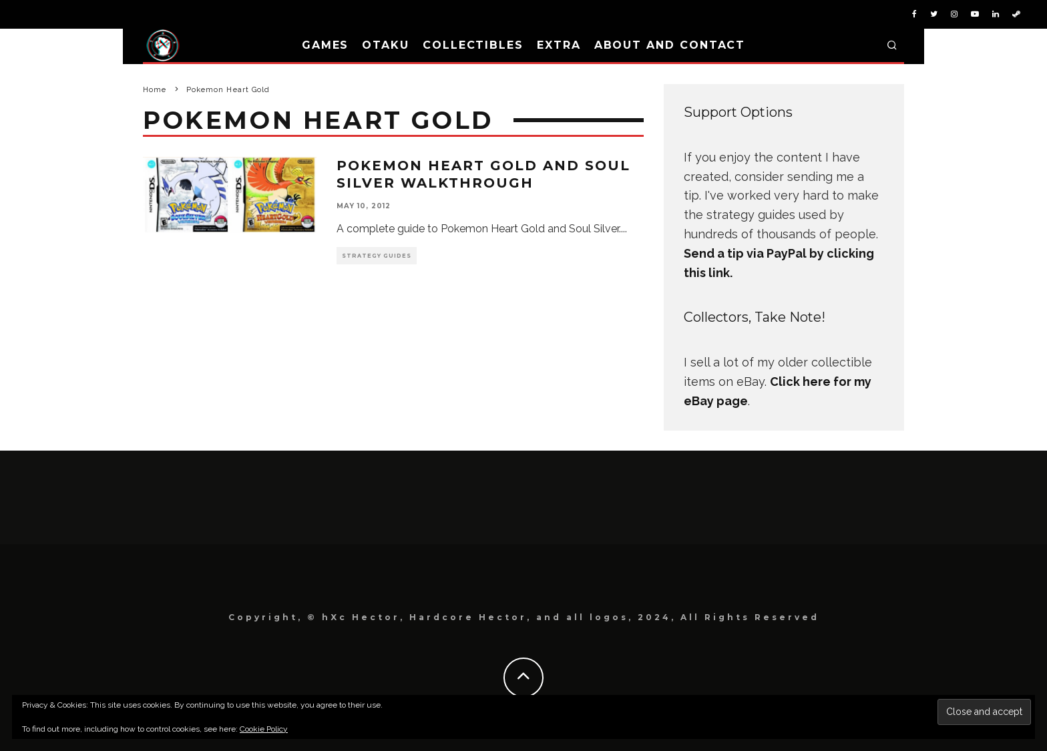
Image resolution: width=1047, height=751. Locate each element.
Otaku (385, 45)
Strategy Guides (376, 255)
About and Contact (670, 45)
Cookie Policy (264, 729)
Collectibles (473, 45)
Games (325, 45)
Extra (559, 45)
